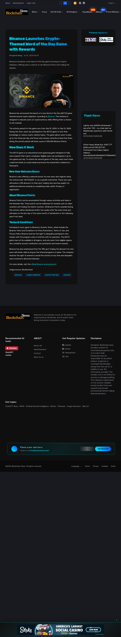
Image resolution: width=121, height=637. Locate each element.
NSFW (22, 406)
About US (38, 346)
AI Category (72, 12)
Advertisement (18, 3)
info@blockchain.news (39, 451)
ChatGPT (9, 352)
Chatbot (12, 348)
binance (18, 275)
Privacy (96, 466)
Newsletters (69, 353)
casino (8, 355)
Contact (37, 353)
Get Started (103, 449)
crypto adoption (33, 275)
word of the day (52, 275)
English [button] (111, 3)
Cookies (105, 466)
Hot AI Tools (56, 12)
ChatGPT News (11, 406)
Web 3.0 (85, 406)
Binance (51, 116)
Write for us (38, 357)
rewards (66, 275)
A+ (69, 3)
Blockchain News (19, 466)
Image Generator (74, 406)
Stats (113, 466)
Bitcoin (53, 406)
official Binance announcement (43, 264)
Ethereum (62, 406)
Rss (65, 356)
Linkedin (66, 345)
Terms (87, 466)
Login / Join (31, 3)
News (34, 12)
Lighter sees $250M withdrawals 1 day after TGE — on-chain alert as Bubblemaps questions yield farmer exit (97, 129)
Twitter (66, 349)
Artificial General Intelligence (37, 406)
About (7, 3)
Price (44, 12)
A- (61, 3)
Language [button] (75, 466)
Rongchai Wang (15, 55)
